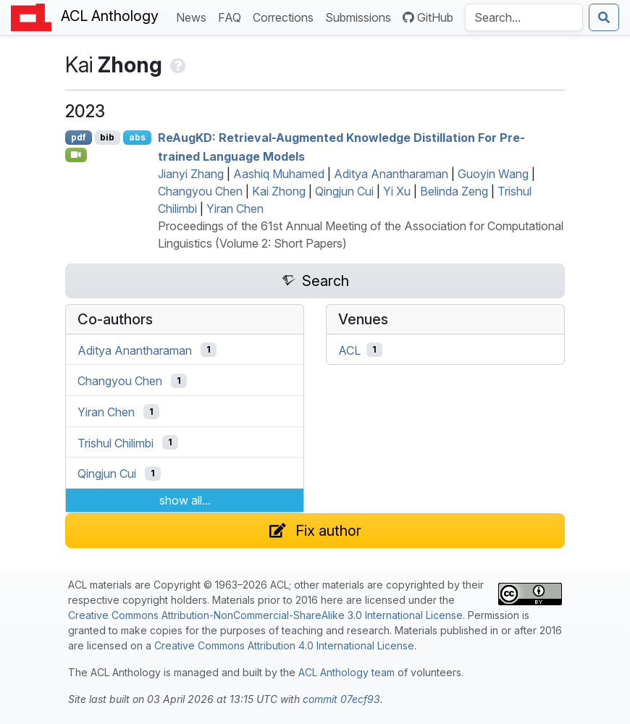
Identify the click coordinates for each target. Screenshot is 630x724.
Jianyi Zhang (191, 174)
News (194, 16)
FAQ (232, 16)
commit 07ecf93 (341, 699)
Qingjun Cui (344, 191)
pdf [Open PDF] (78, 137)
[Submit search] (604, 17)
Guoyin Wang (493, 174)
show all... (185, 500)
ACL (349, 349)
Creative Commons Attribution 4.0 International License (284, 645)
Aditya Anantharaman (391, 174)
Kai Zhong (279, 191)
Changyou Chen (200, 191)
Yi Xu (397, 191)
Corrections (286, 16)
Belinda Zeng (454, 191)
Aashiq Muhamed (278, 174)
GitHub (428, 17)
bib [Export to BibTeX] (107, 137)
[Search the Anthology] (524, 17)
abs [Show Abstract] (137, 137)
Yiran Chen (235, 208)
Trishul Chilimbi (115, 442)
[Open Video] (76, 155)
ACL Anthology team (346, 672)
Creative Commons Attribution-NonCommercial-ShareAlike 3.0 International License (265, 615)
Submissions (361, 16)
